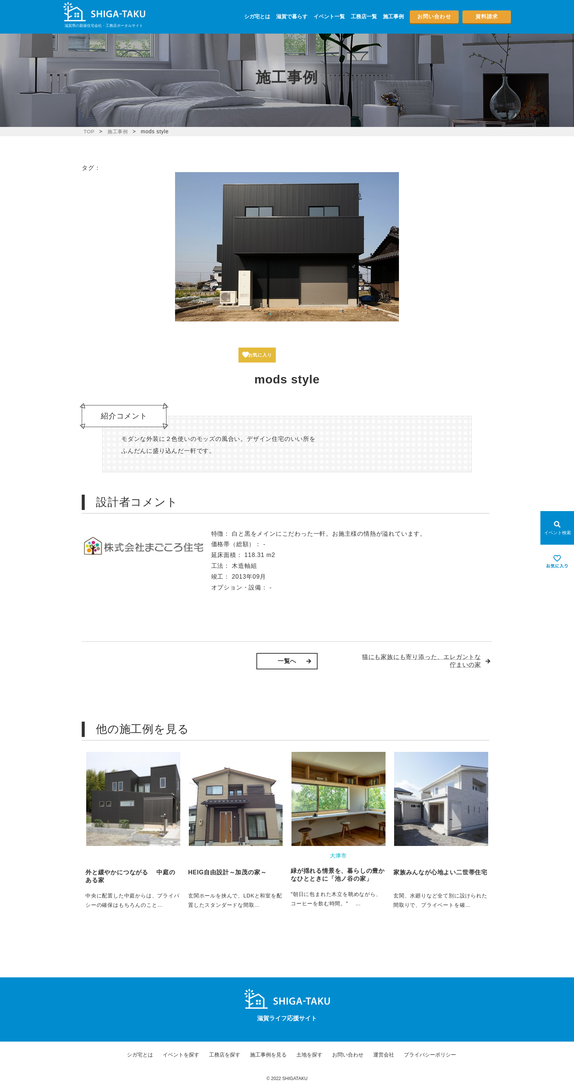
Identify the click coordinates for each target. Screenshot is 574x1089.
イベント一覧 (329, 16)
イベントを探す (181, 1055)
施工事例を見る (268, 1055)
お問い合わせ (434, 16)
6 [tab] (307, 314)
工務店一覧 (364, 16)
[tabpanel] (287, 246)
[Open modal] (557, 528)
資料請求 (486, 16)
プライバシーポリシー (430, 1055)
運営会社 (383, 1055)
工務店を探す (224, 1055)
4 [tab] (292, 314)
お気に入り (264, 355)
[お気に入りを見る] (557, 561)
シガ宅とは (257, 16)
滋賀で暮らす (292, 16)
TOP (89, 131)
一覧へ (287, 661)
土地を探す (309, 1055)
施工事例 (393, 16)
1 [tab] (270, 314)
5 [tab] (300, 314)
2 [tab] (277, 314)
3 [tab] (285, 314)
